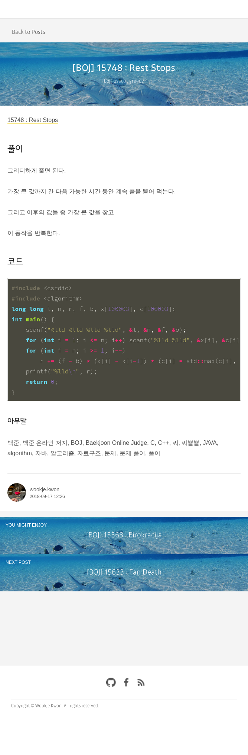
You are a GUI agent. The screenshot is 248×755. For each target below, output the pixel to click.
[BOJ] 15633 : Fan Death (124, 572)
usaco (120, 81)
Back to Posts (28, 32)
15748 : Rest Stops (32, 120)
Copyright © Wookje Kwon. (37, 706)
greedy (136, 81)
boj (107, 81)
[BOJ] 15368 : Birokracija (124, 535)
